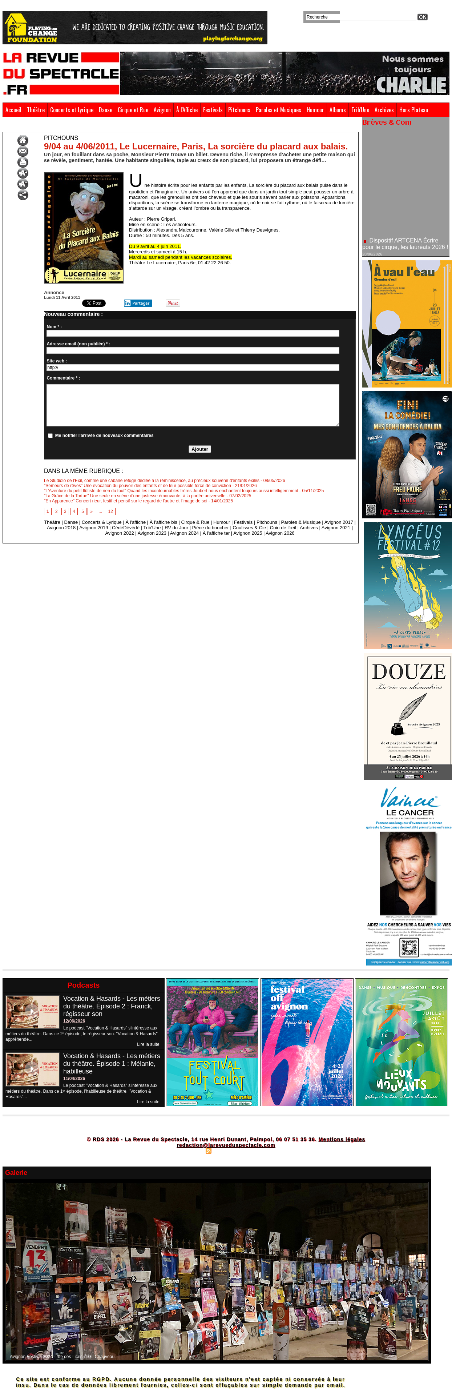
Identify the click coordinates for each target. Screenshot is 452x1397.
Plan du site (190, 1150)
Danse (105, 109)
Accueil (13, 109)
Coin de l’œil (283, 527)
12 (110, 511)
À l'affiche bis (163, 522)
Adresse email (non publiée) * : (78, 343)
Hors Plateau (413, 109)
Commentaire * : (63, 378)
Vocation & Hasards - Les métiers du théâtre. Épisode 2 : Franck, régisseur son (111, 1006)
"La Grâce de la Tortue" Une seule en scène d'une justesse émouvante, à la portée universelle (135, 495)
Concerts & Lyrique (102, 522)
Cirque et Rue (133, 109)
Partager (136, 303)
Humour (315, 109)
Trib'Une (360, 109)
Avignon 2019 (93, 527)
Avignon (162, 109)
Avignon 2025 (247, 533)
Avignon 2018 (61, 527)
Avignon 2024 (184, 533)
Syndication (225, 1150)
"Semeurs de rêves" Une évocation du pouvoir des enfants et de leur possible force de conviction (137, 485)
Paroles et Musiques (278, 109)
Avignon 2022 (119, 533)
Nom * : (54, 326)
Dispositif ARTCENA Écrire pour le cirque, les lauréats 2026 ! (405, 249)
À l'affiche (135, 522)
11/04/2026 (74, 1078)
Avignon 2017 (338, 522)
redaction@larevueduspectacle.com (226, 1145)
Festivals (213, 109)
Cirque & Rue (195, 522)
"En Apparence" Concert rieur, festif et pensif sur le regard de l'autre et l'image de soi (125, 500)
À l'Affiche (187, 109)
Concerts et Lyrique (71, 109)
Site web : (57, 361)
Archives (384, 109)
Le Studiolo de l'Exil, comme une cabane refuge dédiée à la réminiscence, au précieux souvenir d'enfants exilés (151, 480)
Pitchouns (239, 109)
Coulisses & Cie (249, 527)
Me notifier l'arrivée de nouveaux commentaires (104, 435)
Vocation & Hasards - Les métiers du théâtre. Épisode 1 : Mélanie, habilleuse (111, 1063)
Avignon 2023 (152, 533)
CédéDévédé (126, 527)
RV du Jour (176, 527)
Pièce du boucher (210, 527)
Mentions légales (341, 1139)
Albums (338, 109)
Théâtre (36, 109)
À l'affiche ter (216, 533)
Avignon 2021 (336, 527)
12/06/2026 (74, 1021)
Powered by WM (257, 1150)
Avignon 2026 (280, 533)
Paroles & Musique (301, 522)
